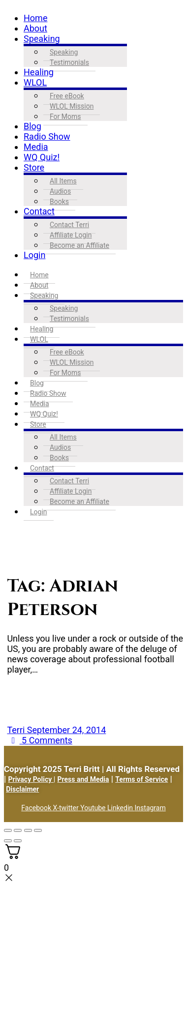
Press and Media (83, 779)
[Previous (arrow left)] (8, 840)
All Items (63, 181)
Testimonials (69, 62)
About (35, 28)
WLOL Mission (72, 106)
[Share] (28, 830)
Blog (32, 126)
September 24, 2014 (66, 730)
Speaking (42, 38)
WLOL (35, 82)
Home (35, 18)
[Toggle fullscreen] (18, 830)
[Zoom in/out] (8, 830)
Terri (17, 730)
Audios (60, 191)
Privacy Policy (30, 779)
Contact (39, 211)
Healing (39, 72)
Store (34, 167)
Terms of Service (141, 779)
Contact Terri (69, 225)
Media (36, 147)
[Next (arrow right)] (18, 840)
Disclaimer (22, 789)
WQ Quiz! (42, 157)
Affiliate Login (71, 235)
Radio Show (47, 136)
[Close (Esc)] (38, 830)
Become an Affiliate (79, 245)
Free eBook (67, 96)
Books (59, 202)
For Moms (65, 116)
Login (34, 255)
